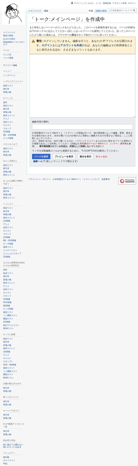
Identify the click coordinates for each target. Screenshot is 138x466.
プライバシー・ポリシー (40, 192)
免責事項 (106, 192)
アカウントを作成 (71, 45)
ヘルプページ (85, 31)
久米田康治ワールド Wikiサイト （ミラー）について (76, 192)
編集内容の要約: (40, 134)
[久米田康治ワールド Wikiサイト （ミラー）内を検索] (123, 10)
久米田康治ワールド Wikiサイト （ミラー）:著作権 (102, 156)
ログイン (47, 45)
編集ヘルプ (39, 173)
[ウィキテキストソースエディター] (82, 92)
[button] (101, 169)
